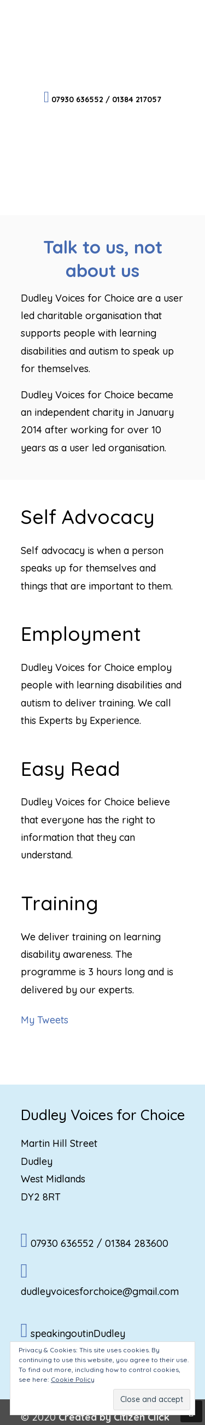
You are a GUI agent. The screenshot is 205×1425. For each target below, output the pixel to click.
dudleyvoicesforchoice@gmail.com (100, 1291)
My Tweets (44, 1020)
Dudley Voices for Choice (103, 44)
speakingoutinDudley (78, 1333)
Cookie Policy (73, 1379)
